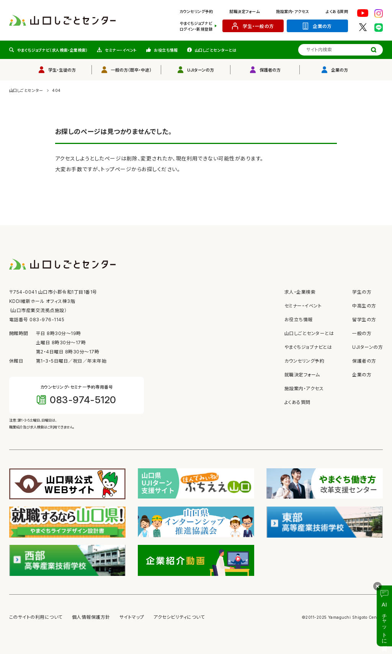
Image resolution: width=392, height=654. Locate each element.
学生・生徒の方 (62, 70)
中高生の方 (364, 306)
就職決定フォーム (244, 11)
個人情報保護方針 (91, 617)
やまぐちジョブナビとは (308, 347)
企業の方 (322, 26)
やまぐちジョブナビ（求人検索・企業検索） (52, 50)
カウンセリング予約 (196, 11)
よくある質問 (337, 11)
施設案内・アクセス (292, 11)
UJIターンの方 (200, 70)
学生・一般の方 (258, 26)
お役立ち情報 (166, 50)
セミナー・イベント (121, 50)
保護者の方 (270, 70)
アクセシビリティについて (179, 617)
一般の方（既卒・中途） (131, 70)
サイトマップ (131, 617)
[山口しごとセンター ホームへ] (62, 20)
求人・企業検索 (299, 292)
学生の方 (361, 292)
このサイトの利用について (36, 617)
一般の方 (361, 333)
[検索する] (373, 49)
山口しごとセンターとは (215, 50)
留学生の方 (364, 319)
